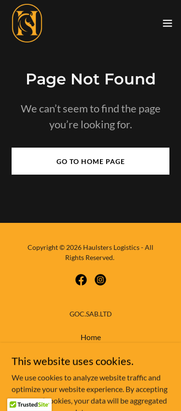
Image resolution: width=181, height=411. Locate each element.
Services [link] (90, 363)
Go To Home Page (90, 161)
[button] (167, 23)
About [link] (90, 350)
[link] (27, 23)
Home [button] (91, 337)
